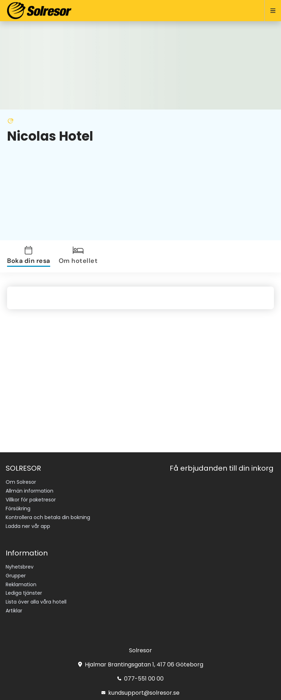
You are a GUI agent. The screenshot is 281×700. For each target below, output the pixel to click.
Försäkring (18, 508)
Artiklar (14, 610)
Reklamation (21, 584)
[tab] (30, 256)
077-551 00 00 (140, 679)
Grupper (16, 575)
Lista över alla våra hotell (36, 601)
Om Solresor (21, 482)
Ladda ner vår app (28, 526)
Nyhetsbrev (20, 566)
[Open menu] (269, 10)
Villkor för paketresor (31, 499)
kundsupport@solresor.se (140, 693)
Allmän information (29, 490)
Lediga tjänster (24, 592)
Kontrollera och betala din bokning (48, 517)
